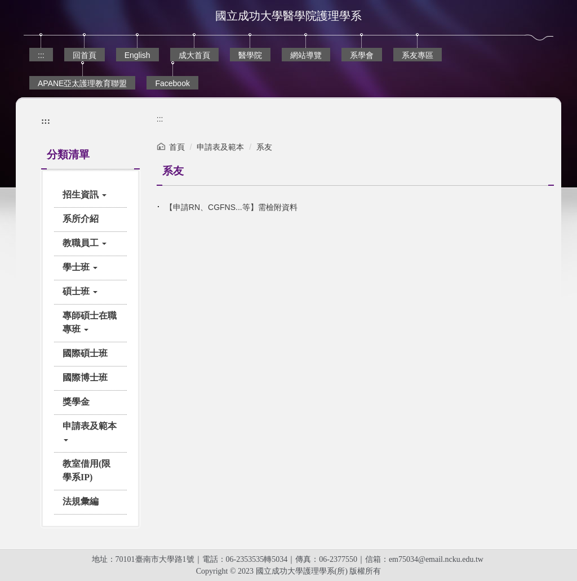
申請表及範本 (220, 146)
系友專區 (417, 55)
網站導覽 (306, 55)
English (137, 55)
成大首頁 (194, 55)
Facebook (172, 83)
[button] (90, 194)
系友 (264, 146)
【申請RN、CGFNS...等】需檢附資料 (231, 207)
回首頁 (84, 55)
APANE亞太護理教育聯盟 (82, 83)
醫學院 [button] (250, 55)
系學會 (362, 55)
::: (41, 55)
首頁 (177, 146)
